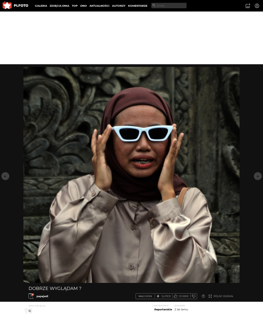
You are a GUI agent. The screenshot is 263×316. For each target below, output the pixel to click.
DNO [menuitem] (83, 5)
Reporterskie (163, 309)
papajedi (42, 296)
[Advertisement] (131, 37)
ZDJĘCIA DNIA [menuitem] (59, 5)
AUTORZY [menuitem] (118, 5)
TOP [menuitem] (75, 5)
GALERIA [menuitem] (41, 5)
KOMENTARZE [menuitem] (137, 5)
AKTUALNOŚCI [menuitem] (99, 5)
